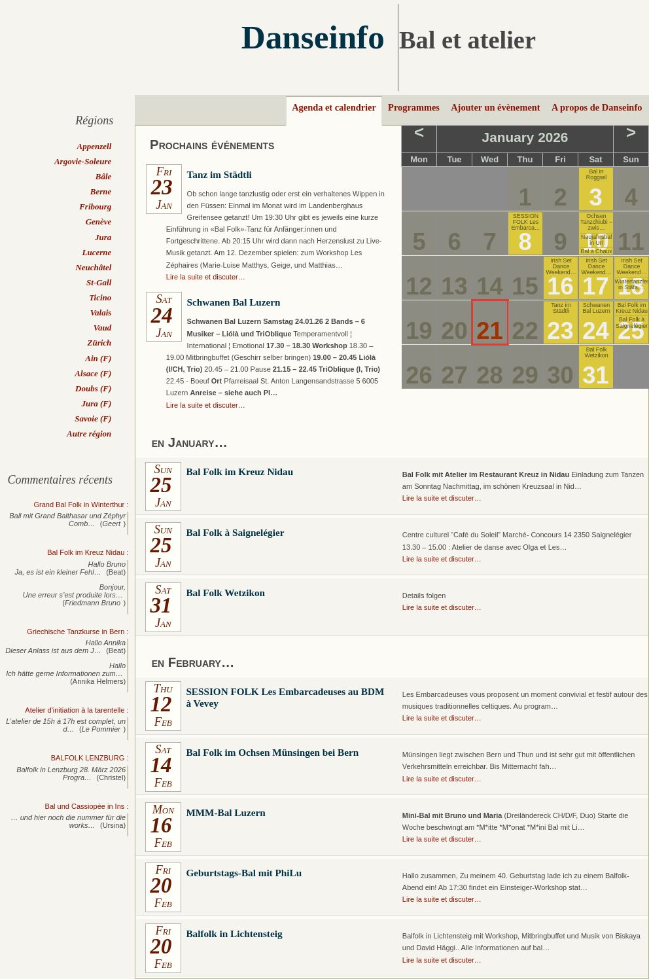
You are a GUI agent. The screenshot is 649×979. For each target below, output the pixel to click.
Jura (103, 237)
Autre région (89, 433)
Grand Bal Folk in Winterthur (78, 504)
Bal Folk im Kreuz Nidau (632, 308)
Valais (101, 312)
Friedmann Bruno (92, 603)
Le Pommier (101, 729)
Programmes (414, 107)
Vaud (102, 327)
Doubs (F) (93, 388)
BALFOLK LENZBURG (87, 758)
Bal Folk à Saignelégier (632, 322)
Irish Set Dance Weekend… (561, 266)
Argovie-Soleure (82, 161)
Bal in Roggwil (596, 174)
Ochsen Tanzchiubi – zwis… (596, 222)
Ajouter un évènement (495, 107)
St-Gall (98, 282)
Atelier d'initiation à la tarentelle (74, 710)
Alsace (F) (93, 373)
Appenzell (94, 146)
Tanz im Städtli (560, 308)
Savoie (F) (93, 418)
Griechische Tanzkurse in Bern (75, 631)
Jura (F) (96, 403)
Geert (112, 523)
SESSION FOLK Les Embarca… (525, 222)
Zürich (99, 342)
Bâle (104, 176)
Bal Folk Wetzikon (596, 352)
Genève (99, 221)
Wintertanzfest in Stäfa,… (632, 284)
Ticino (100, 297)
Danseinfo (313, 37)
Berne (101, 191)
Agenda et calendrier (334, 107)
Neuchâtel (93, 267)
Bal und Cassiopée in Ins (85, 806)
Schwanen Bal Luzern (596, 308)
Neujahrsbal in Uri (596, 240)
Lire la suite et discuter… (205, 277)
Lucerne (97, 252)
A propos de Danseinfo (597, 107)
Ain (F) (98, 358)
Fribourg (95, 206)
